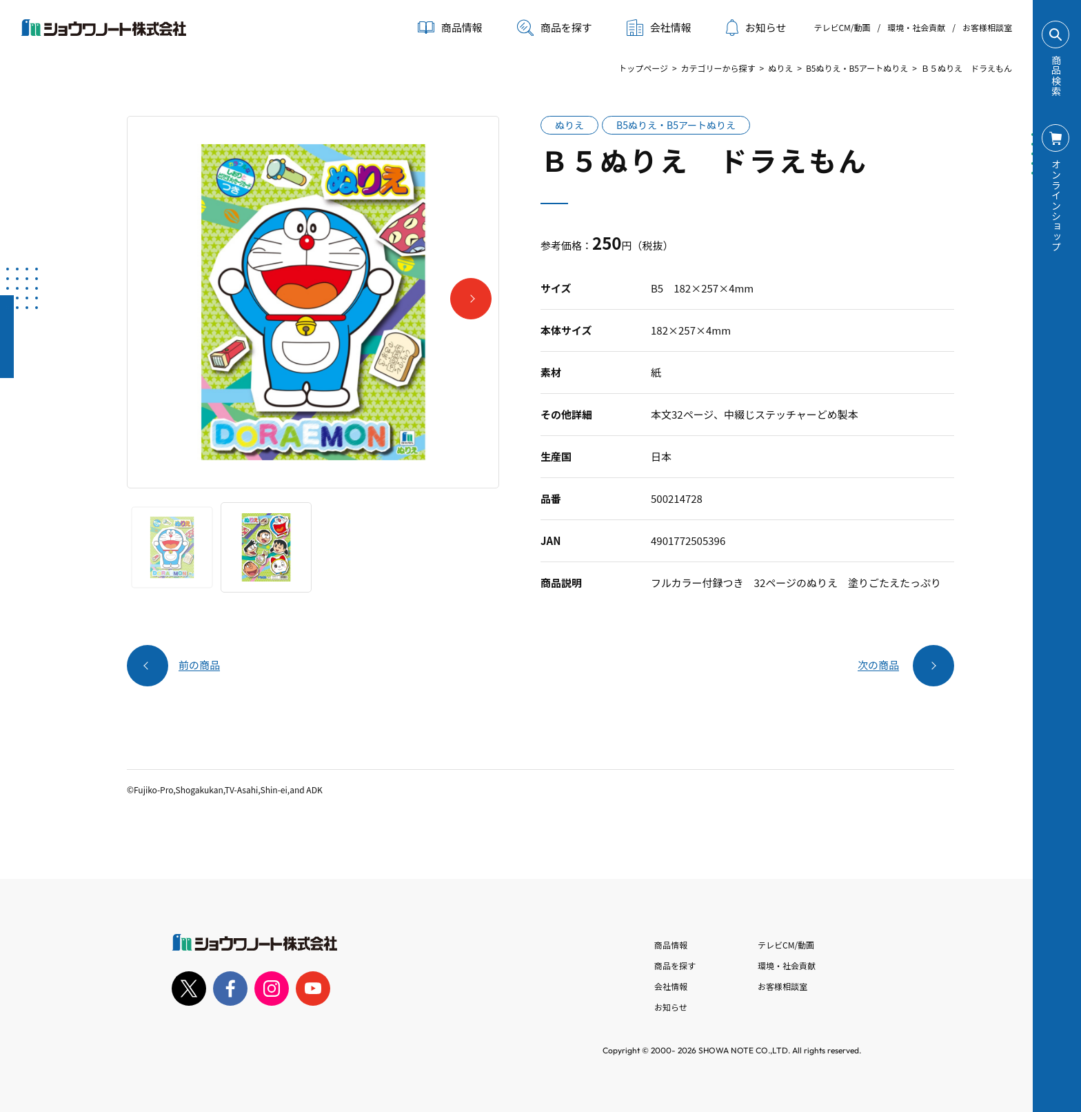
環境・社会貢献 (916, 27)
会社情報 (670, 986)
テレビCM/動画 (842, 27)
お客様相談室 (987, 27)
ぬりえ (780, 68)
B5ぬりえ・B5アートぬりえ (857, 68)
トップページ (643, 68)
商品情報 (670, 945)
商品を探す (554, 27)
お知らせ (756, 27)
